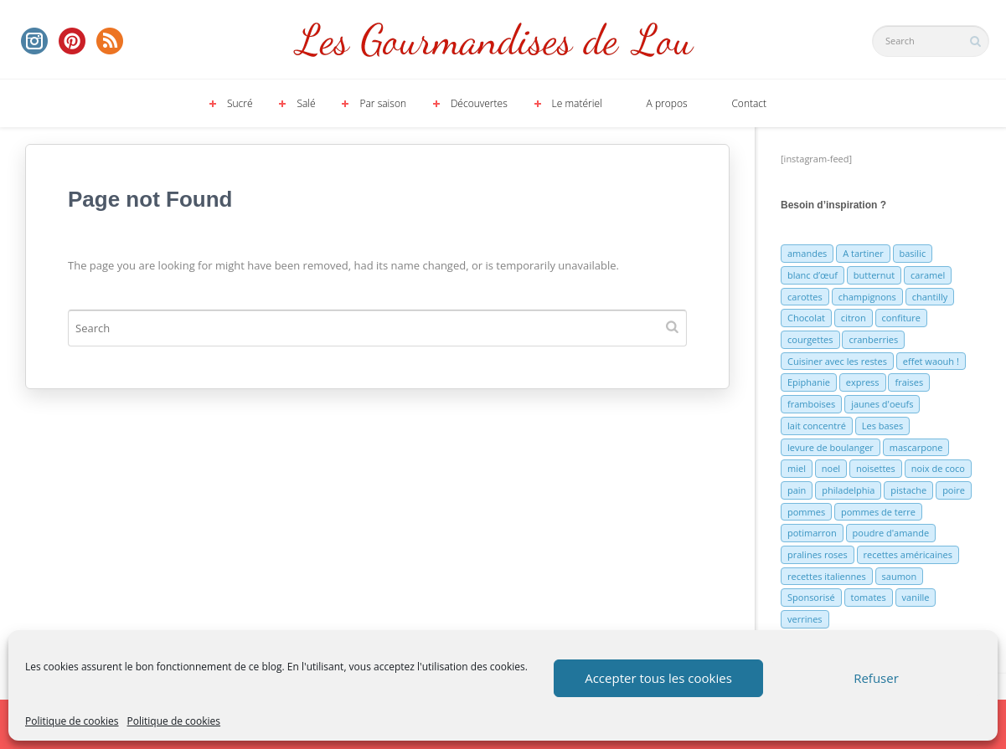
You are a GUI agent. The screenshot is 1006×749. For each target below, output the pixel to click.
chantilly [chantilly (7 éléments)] (930, 296)
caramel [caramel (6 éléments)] (928, 275)
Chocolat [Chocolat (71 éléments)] (806, 317)
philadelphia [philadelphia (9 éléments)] (848, 490)
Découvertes (479, 103)
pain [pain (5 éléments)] (796, 490)
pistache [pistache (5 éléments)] (908, 490)
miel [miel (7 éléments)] (796, 468)
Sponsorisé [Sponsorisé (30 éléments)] (811, 597)
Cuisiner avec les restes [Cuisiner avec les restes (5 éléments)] (837, 361)
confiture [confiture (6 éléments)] (901, 317)
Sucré (240, 103)
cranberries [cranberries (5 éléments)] (873, 339)
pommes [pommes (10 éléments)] (806, 511)
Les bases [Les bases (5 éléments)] (883, 425)
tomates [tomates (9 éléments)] (868, 597)
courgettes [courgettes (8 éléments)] (810, 339)
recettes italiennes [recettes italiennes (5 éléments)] (826, 576)
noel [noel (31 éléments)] (831, 468)
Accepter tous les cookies (658, 677)
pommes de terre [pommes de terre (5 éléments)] (878, 511)
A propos (667, 103)
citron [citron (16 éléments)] (853, 317)
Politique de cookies (72, 721)
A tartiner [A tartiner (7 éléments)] (863, 253)
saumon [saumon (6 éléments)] (899, 576)
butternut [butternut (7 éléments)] (874, 275)
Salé (306, 103)
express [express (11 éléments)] (863, 382)
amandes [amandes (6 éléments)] (807, 253)
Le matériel (577, 103)
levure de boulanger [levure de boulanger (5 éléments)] (830, 447)
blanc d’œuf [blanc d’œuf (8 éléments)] (812, 275)
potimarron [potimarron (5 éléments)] (812, 532)
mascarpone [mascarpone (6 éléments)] (916, 447)
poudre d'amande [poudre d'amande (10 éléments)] (891, 532)
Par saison (382, 103)
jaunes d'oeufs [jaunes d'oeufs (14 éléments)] (882, 404)
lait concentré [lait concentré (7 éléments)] (816, 425)
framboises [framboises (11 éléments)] (811, 404)
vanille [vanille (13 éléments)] (916, 597)
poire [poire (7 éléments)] (953, 490)
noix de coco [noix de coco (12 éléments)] (938, 468)
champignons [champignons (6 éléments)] (867, 296)
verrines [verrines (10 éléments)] (805, 619)
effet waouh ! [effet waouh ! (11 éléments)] (931, 361)
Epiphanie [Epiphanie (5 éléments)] (808, 382)
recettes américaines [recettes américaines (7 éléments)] (908, 554)
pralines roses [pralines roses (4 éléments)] (817, 554)
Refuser (876, 677)
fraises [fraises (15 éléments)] (909, 382)
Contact (748, 103)
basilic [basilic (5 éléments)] (913, 253)
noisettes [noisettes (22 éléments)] (875, 468)
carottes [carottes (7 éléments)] (805, 296)
